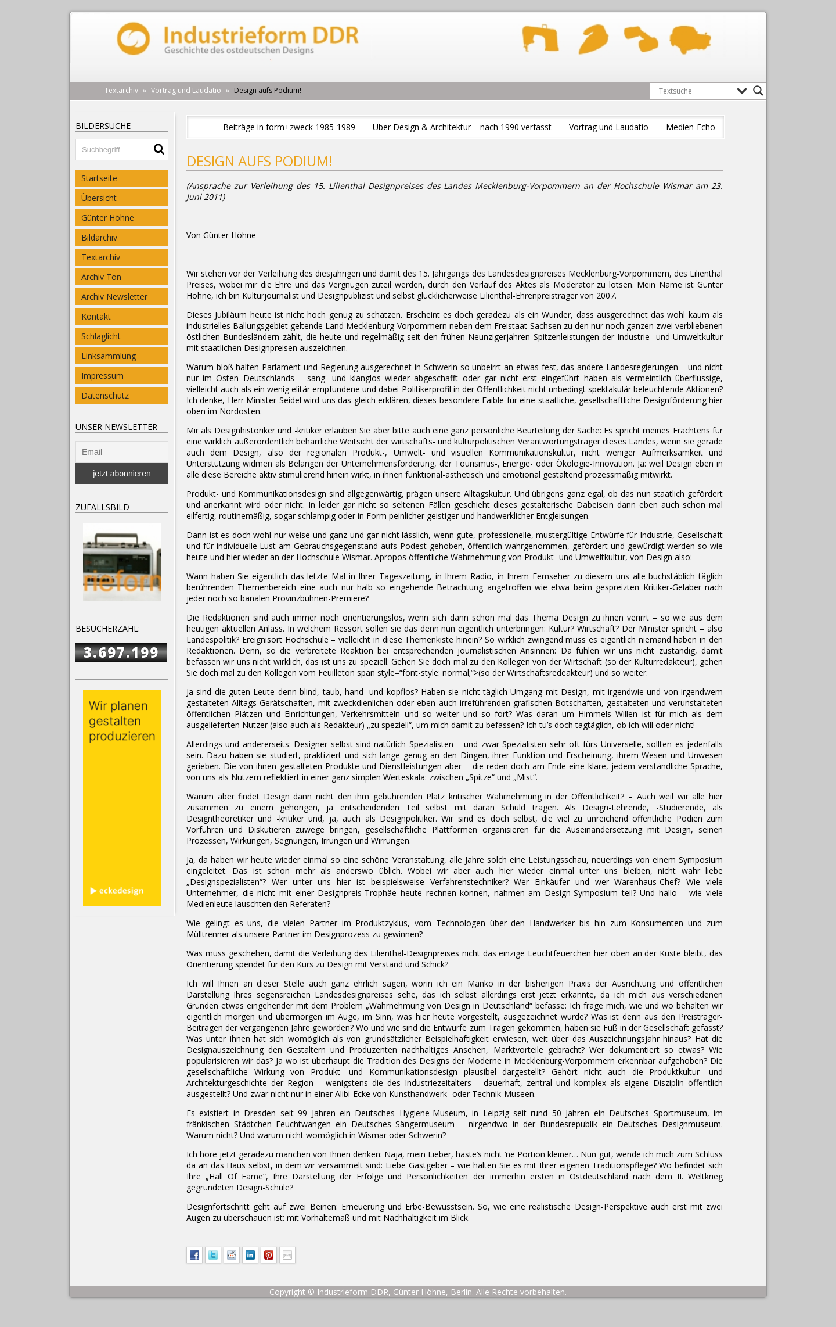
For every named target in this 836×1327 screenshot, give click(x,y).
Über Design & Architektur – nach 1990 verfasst (462, 126)
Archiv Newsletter (114, 296)
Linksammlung (108, 355)
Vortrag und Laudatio (608, 126)
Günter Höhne (107, 217)
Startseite (99, 178)
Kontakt (96, 316)
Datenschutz (105, 395)
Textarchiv (100, 257)
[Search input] (695, 91)
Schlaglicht (101, 336)
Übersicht (99, 197)
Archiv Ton (101, 276)
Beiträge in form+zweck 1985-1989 (289, 126)
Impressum (102, 375)
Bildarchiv (99, 237)
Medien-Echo (690, 126)
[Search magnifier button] (758, 91)
